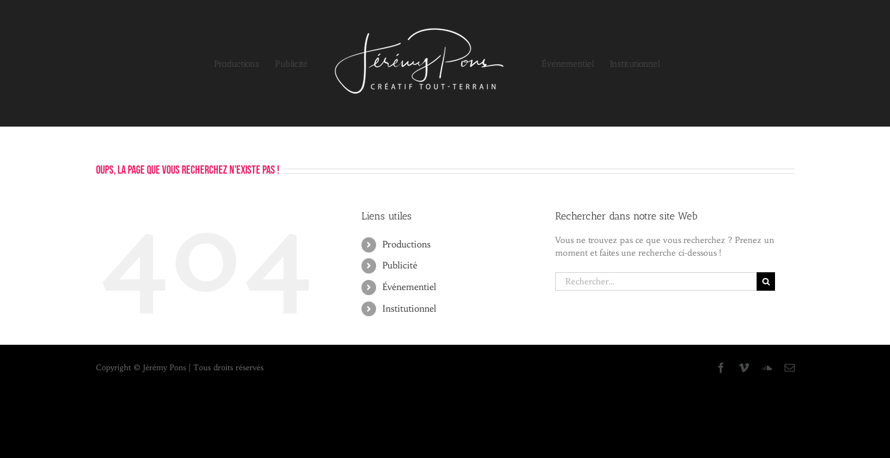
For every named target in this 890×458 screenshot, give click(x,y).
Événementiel (409, 287)
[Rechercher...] (656, 281)
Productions (406, 244)
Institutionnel (409, 308)
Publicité (399, 265)
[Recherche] (766, 281)
